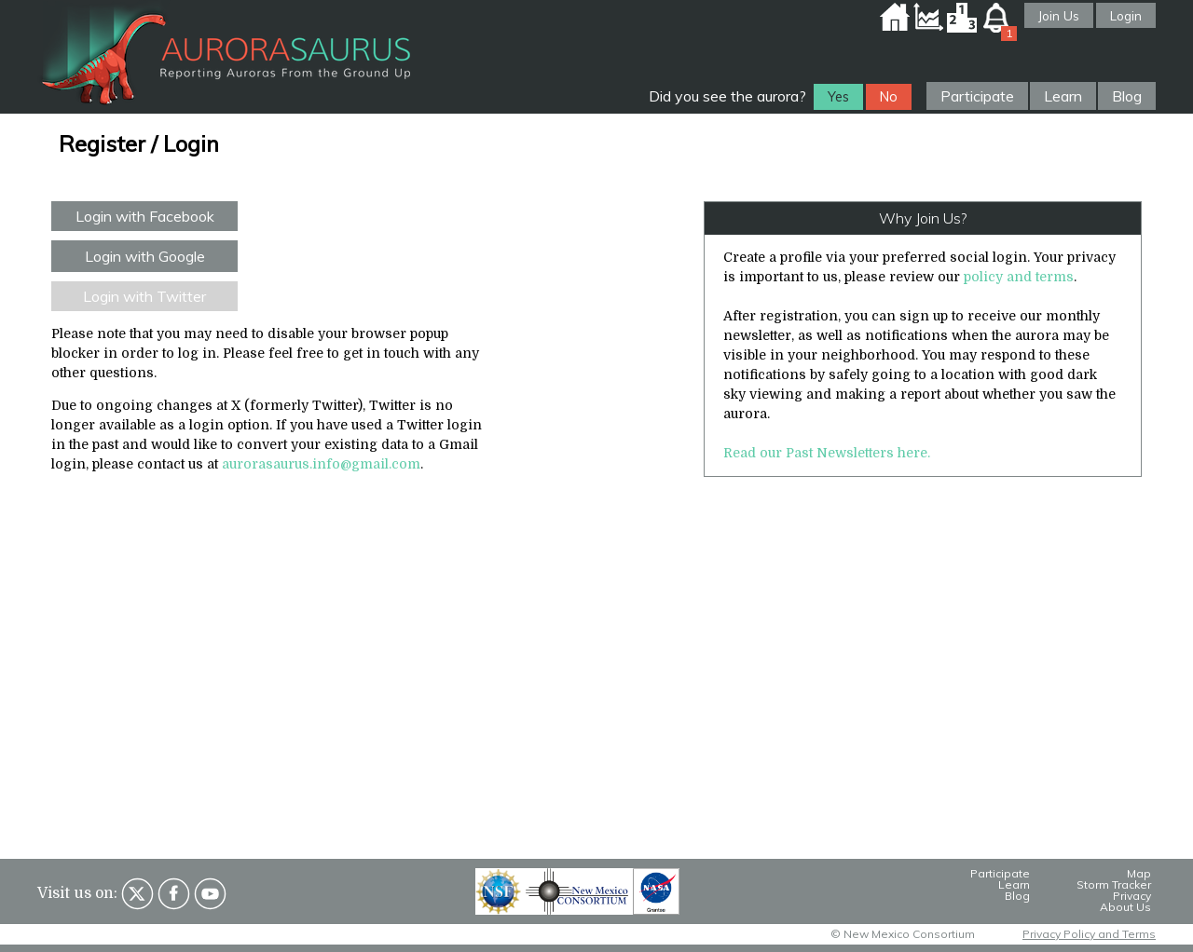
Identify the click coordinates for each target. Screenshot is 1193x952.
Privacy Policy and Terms (1089, 934)
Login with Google (145, 256)
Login (1126, 15)
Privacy (1132, 896)
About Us (1125, 907)
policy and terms (1019, 276)
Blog (1127, 96)
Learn (1063, 96)
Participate (977, 96)
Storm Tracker (1113, 884)
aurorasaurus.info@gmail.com (321, 463)
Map (1139, 873)
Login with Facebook (144, 216)
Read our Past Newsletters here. (826, 452)
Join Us (1058, 15)
